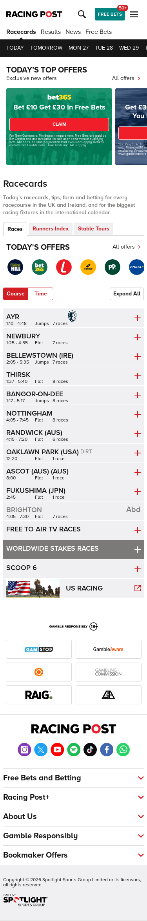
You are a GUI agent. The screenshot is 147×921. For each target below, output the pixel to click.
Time (40, 293)
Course (16, 293)
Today (15, 48)
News (73, 32)
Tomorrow (46, 48)
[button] (83, 14)
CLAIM (59, 124)
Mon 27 (79, 48)
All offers (126, 78)
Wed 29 (129, 48)
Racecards (21, 32)
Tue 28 (104, 48)
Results (51, 32)
